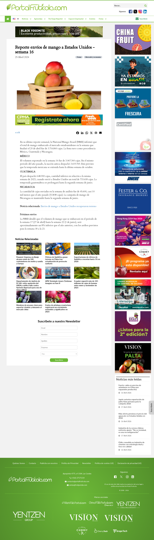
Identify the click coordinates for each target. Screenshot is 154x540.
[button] (15, 19)
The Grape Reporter (55, 19)
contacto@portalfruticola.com (78, 481)
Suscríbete (141, 19)
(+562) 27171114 (77, 478)
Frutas (101, 19)
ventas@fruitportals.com (78, 485)
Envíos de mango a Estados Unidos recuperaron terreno (68, 206)
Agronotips (38, 19)
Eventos (92, 19)
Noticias (25, 19)
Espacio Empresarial (76, 19)
